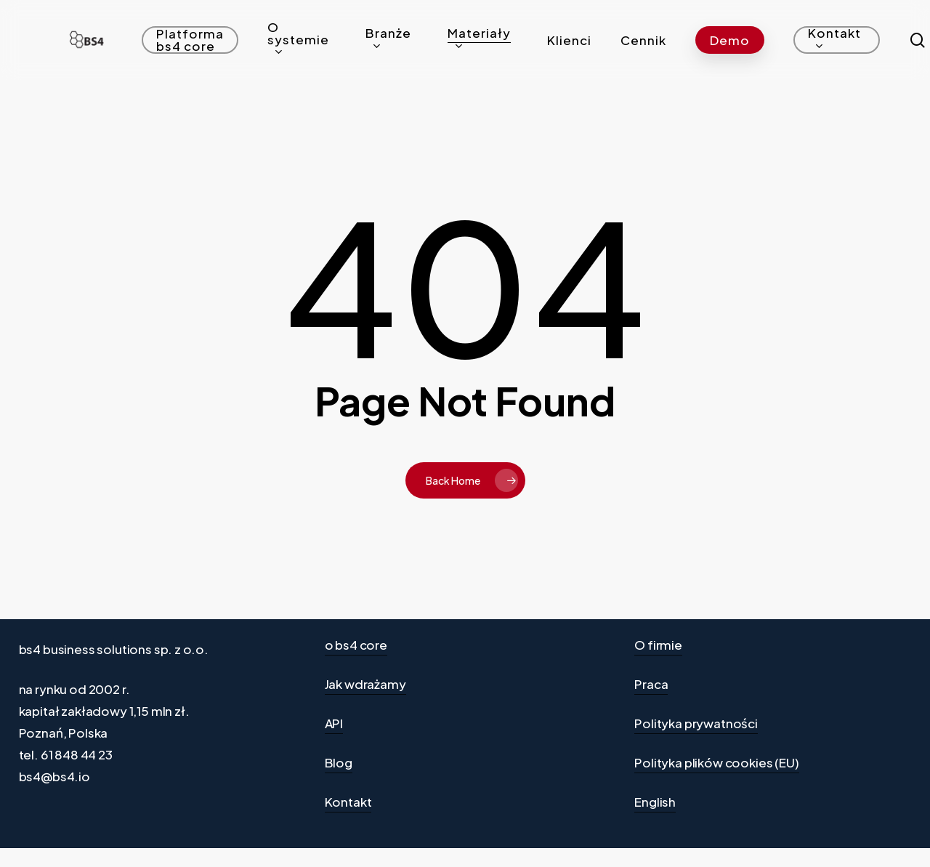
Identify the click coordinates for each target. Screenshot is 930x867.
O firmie (658, 645)
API (334, 723)
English (655, 802)
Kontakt (348, 802)
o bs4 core (356, 645)
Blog (338, 762)
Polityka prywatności (696, 723)
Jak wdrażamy (365, 684)
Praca (651, 684)
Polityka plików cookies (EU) (716, 762)
